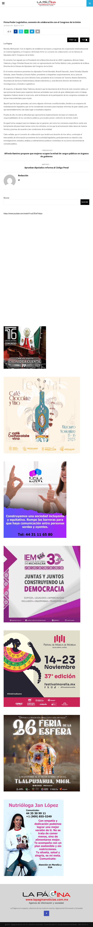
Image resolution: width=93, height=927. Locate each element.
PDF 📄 (84, 40)
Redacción (9, 25)
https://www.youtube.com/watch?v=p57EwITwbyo (23, 214)
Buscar (6, 198)
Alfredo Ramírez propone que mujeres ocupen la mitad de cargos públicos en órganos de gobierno (46, 155)
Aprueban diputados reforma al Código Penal (46, 168)
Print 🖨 (72, 40)
